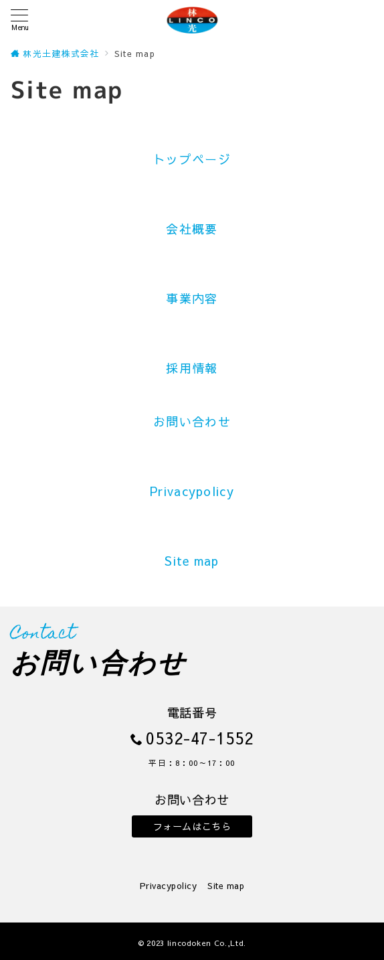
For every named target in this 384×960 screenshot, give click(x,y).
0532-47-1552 (200, 737)
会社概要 (191, 228)
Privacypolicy (192, 491)
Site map (192, 560)
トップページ (192, 159)
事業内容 (191, 298)
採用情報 (191, 367)
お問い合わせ (192, 421)
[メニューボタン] (19, 19)
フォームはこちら (192, 826)
